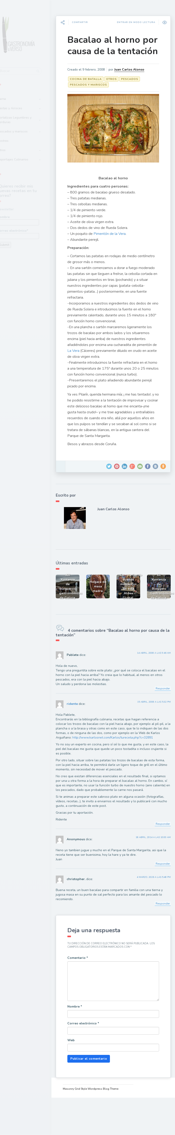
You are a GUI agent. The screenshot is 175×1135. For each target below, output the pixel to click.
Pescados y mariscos (24, 129)
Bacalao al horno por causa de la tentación (116, 51)
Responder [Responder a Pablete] (160, 713)
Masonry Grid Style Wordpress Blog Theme (100, 1126)
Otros (13, 147)
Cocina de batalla (98, 95)
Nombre (30, 217)
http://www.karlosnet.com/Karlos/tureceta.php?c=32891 (108, 766)
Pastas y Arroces (21, 105)
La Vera (148, 361)
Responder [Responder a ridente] (160, 857)
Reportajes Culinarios (24, 157)
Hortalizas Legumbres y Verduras (26, 117)
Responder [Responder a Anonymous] (160, 897)
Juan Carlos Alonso (104, 85)
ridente (84, 728)
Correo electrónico (96, 1061)
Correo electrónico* (30, 231)
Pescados (142, 95)
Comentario (90, 995)
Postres (14, 138)
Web (83, 1078)
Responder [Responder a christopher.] (160, 937)
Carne (13, 96)
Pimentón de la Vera (122, 238)
